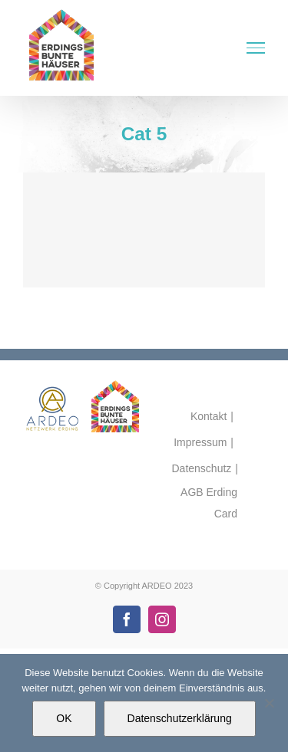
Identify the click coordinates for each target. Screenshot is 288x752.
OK (63, 718)
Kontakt (208, 416)
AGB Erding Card (208, 503)
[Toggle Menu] (256, 47)
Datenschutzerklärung (179, 718)
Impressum (200, 442)
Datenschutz (202, 468)
